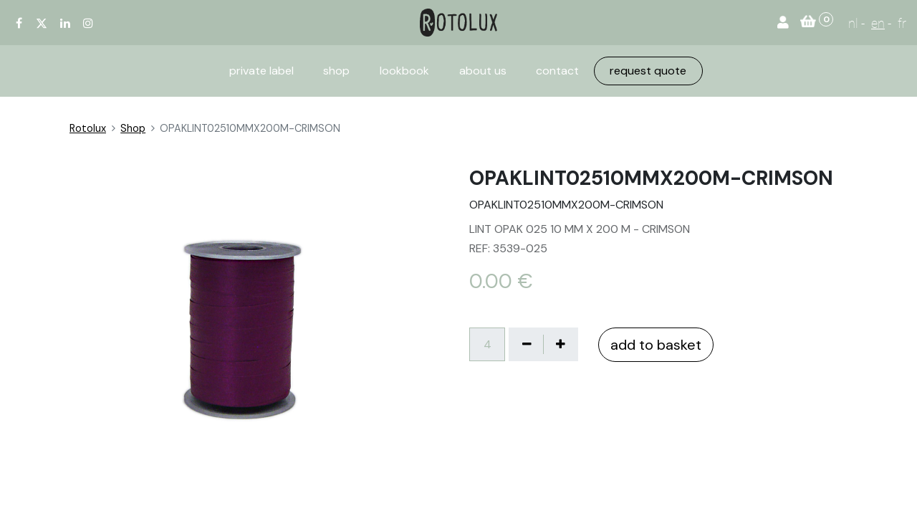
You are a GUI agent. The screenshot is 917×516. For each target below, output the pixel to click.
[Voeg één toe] (560, 344)
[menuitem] (261, 71)
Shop (132, 128)
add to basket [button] (655, 344)
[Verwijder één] (526, 344)
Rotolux (87, 128)
